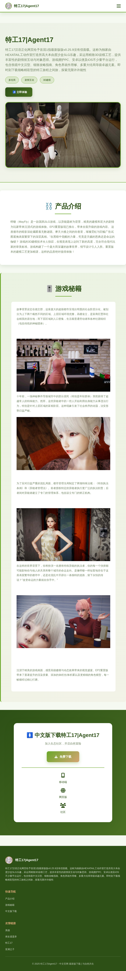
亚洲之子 (9, 949)
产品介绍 (9, 898)
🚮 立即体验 (20, 92)
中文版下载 (11, 911)
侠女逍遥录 (11, 936)
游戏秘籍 (9, 905)
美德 (7, 930)
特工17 (8, 942)
